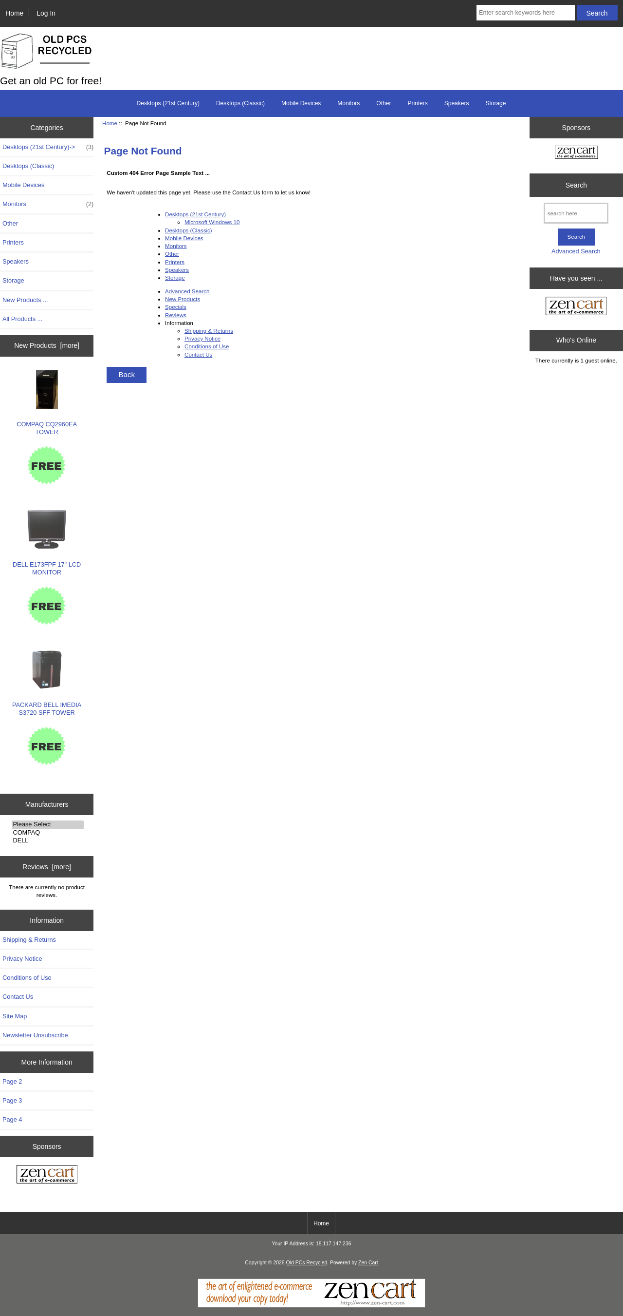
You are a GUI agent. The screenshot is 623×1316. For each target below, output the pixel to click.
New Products (182, 299)
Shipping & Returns (29, 939)
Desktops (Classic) (240, 103)
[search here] (576, 213)
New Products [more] (46, 345)
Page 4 (12, 1119)
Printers (417, 103)
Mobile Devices (301, 103)
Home (14, 13)
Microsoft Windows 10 (211, 222)
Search (576, 185)
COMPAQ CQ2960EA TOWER (47, 403)
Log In (46, 13)
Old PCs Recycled (307, 1262)
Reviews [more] (46, 867)
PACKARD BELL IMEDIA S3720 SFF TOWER (46, 683)
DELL (47, 840)
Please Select (47, 824)
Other (383, 103)
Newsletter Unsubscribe (35, 1035)
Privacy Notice (22, 958)
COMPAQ (47, 833)
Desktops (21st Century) (168, 103)
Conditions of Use (27, 977)
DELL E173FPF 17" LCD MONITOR (47, 543)
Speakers (456, 103)
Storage (495, 103)
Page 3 (12, 1100)
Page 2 (12, 1081)
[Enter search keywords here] (525, 12)
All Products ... (22, 319)
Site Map (14, 1016)
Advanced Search (187, 291)
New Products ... (25, 300)
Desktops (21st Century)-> (47, 147)
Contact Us (17, 996)
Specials (175, 307)
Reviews (175, 315)
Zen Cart (368, 1262)
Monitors (348, 103)
